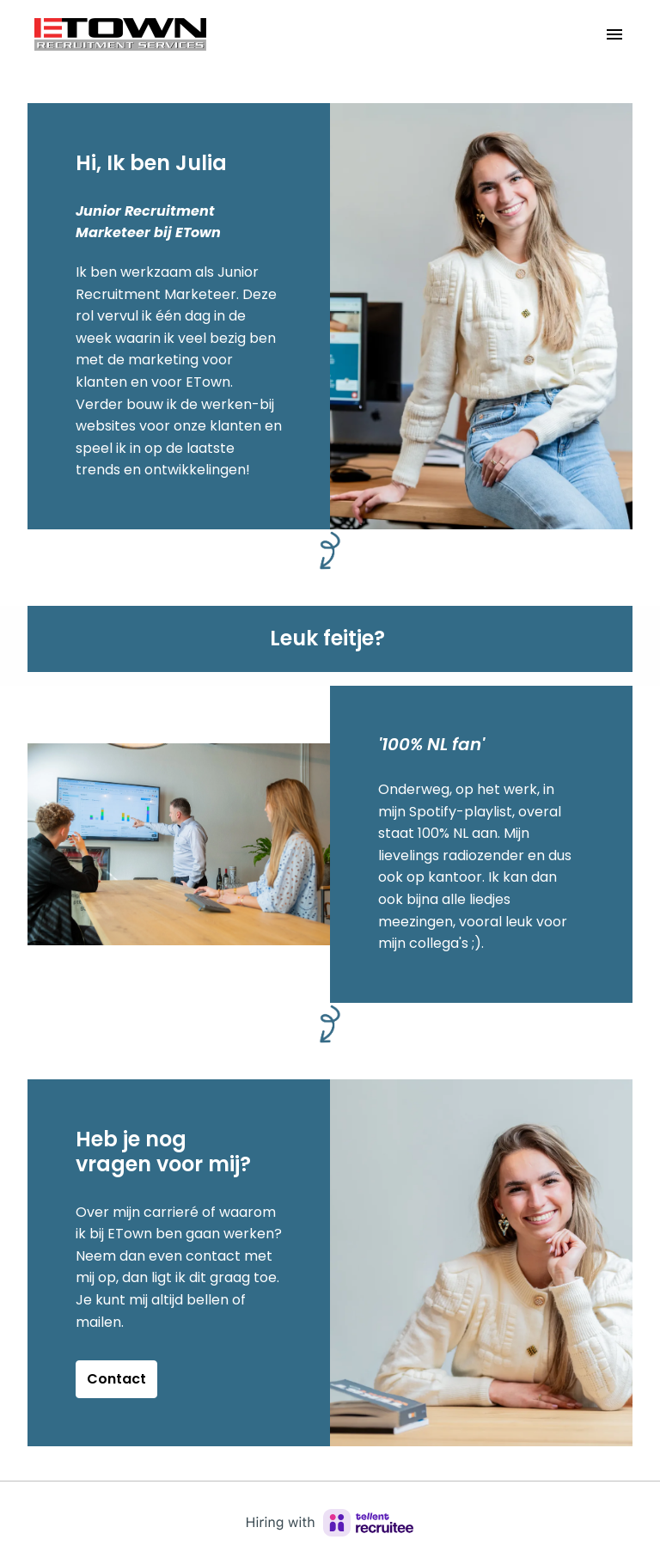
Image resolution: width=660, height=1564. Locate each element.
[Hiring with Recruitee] (330, 1523)
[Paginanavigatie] (614, 34)
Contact (116, 1379)
